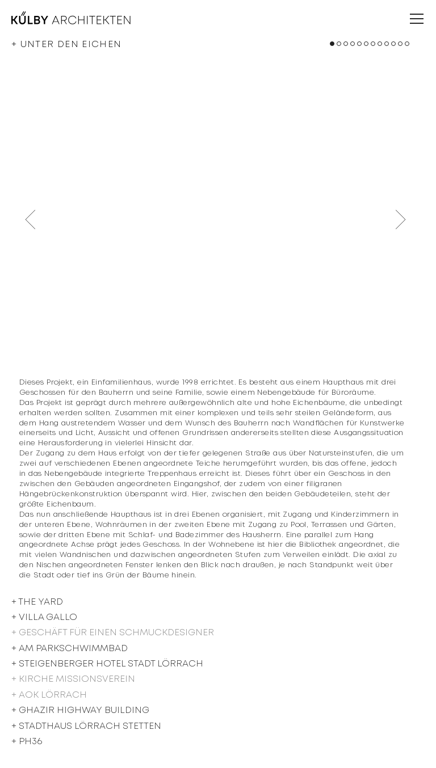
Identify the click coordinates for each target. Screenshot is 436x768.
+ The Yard (37, 602)
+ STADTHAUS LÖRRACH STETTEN (86, 726)
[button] (332, 43)
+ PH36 (26, 741)
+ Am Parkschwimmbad (69, 648)
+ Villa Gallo (44, 617)
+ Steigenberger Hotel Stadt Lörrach (107, 664)
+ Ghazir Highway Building (80, 710)
